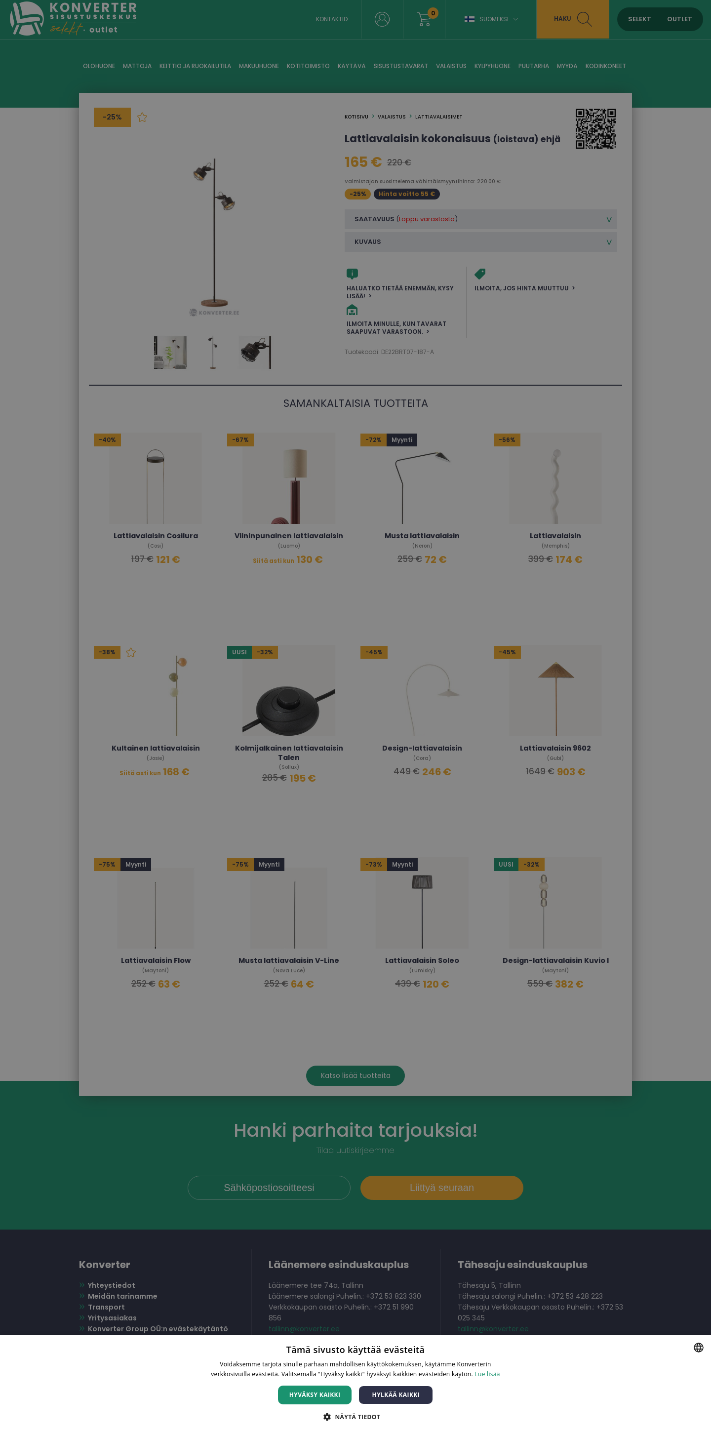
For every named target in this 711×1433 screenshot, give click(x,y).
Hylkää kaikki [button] (396, 1395)
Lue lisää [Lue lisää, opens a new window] (487, 1374)
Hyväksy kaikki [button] (315, 1395)
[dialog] (355, 716)
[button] (355, 1416)
